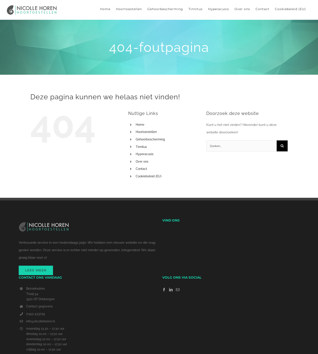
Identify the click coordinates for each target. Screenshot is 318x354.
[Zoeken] (282, 145)
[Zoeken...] (241, 145)
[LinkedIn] (171, 289)
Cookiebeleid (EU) (148, 176)
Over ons (142, 161)
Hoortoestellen (146, 132)
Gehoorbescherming (150, 139)
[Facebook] (164, 289)
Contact (141, 169)
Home (140, 124)
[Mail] (177, 289)
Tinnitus (141, 147)
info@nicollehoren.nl (40, 321)
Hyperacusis (145, 154)
